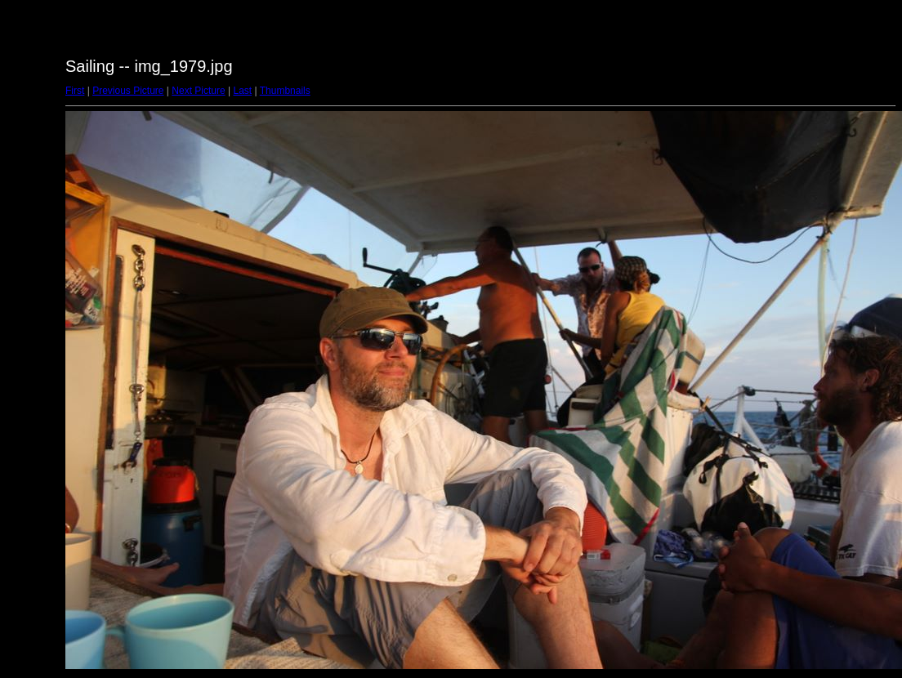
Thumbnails (285, 90)
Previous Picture (127, 90)
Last (242, 90)
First (74, 90)
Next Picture (198, 90)
